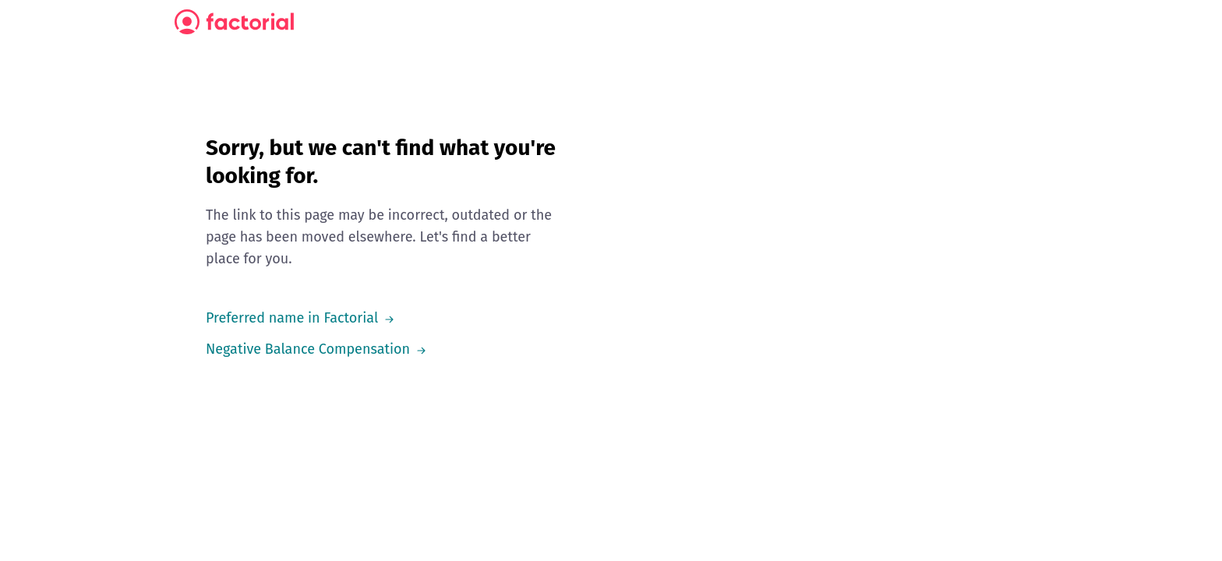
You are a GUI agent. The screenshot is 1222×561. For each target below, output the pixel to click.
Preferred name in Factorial (291, 318)
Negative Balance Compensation (308, 349)
